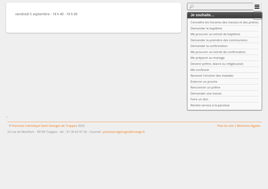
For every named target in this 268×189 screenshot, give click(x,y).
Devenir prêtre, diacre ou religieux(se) (217, 64)
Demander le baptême (206, 28)
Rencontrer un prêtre (205, 87)
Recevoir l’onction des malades (212, 75)
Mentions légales (248, 126)
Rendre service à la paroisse (210, 105)
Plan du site (225, 126)
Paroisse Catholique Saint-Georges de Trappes (44, 126)
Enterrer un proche (204, 81)
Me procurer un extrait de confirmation (218, 52)
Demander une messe (206, 93)
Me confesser (200, 70)
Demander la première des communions (219, 40)
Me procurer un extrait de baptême (215, 34)
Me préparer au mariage (208, 58)
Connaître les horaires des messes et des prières (225, 22)
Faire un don (199, 99)
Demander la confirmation (209, 46)
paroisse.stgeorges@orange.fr (124, 132)
